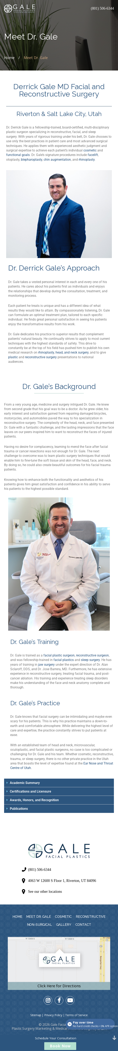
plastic (13, 357)
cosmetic (89, 150)
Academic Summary (25, 783)
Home (9, 57)
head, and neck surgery (72, 352)
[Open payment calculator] (90, 1024)
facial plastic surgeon (59, 655)
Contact (83, 925)
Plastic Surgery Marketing (32, 1028)
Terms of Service (76, 1015)
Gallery (63, 925)
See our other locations (45, 891)
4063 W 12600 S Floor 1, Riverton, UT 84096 (62, 881)
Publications (19, 809)
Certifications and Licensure (30, 791)
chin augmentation (57, 160)
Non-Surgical (39, 925)
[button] (59, 783)
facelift (93, 155)
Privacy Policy (53, 1015)
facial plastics (63, 660)
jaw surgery (46, 665)
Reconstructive (91, 917)
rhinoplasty (87, 160)
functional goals (18, 155)
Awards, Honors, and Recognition (34, 800)
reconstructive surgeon (92, 655)
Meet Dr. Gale (38, 917)
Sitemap (35, 1015)
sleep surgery (90, 660)
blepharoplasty (31, 160)
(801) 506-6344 (102, 8)
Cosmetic (63, 917)
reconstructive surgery (41, 357)
